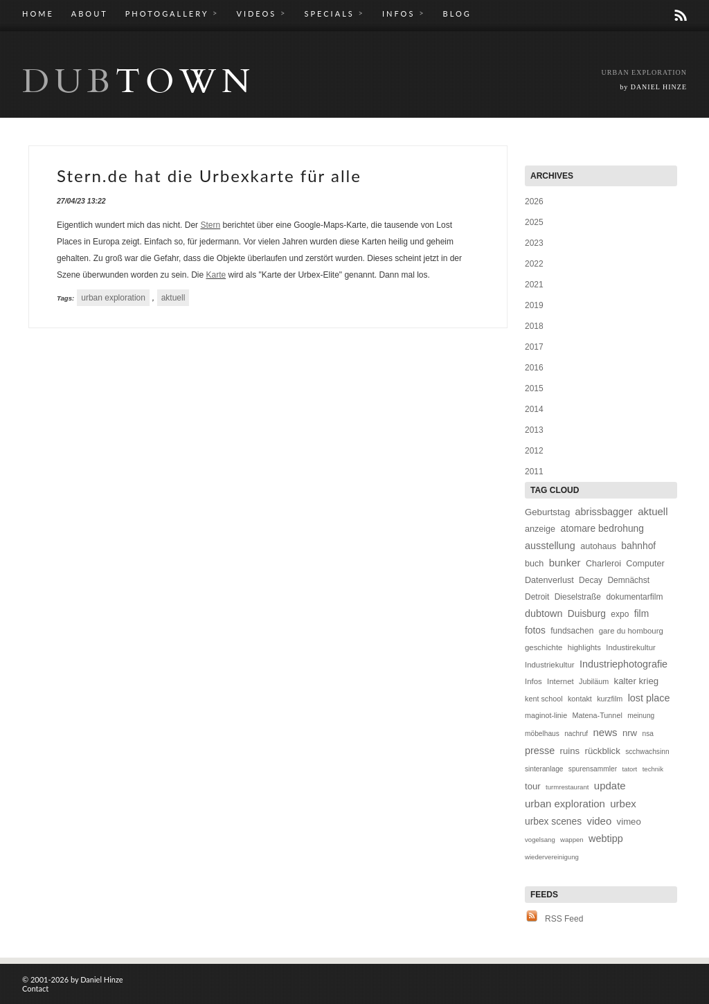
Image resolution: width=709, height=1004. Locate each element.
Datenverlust (549, 580)
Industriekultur (550, 665)
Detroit (537, 597)
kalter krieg (636, 681)
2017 (534, 347)
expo (620, 614)
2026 (534, 201)
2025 (534, 222)
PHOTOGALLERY (172, 13)
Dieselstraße (578, 597)
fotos (535, 630)
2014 (534, 409)
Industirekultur (631, 647)
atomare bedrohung (601, 528)
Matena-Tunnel (597, 715)
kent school (544, 698)
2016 (534, 368)
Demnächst (628, 580)
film (641, 614)
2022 (534, 264)
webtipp (606, 838)
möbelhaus (542, 733)
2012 (534, 451)
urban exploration (113, 298)
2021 (534, 284)
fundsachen (571, 631)
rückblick (602, 751)
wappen (572, 839)
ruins (570, 751)
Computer (645, 563)
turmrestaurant (567, 787)
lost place (649, 697)
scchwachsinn (647, 751)
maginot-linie (546, 715)
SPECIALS (335, 13)
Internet (560, 681)
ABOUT (89, 13)
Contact (35, 988)
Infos (533, 681)
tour (533, 786)
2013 (534, 430)
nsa (647, 733)
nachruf (576, 733)
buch (534, 563)
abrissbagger (604, 511)
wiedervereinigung (552, 857)
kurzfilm (609, 698)
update (610, 785)
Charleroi (603, 563)
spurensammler (592, 769)
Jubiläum (594, 681)
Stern (210, 225)
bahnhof (638, 546)
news (605, 732)
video (598, 821)
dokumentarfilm (634, 597)
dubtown (543, 613)
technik (653, 769)
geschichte (543, 647)
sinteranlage (544, 769)
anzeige (540, 529)
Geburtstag (547, 512)
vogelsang (540, 839)
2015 (534, 388)
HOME (38, 13)
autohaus (598, 546)
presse (540, 750)
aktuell (173, 298)
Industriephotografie (623, 664)
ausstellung (550, 545)
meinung (640, 715)
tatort (629, 769)
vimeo (629, 821)
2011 (534, 471)
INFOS (404, 13)
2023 (534, 243)
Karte (216, 275)
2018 (534, 326)
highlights (584, 647)
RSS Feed (564, 919)
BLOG (457, 13)
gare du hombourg (631, 631)
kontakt (580, 698)
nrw (629, 733)
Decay (590, 580)
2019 (534, 305)
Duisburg (587, 614)
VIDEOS (261, 13)
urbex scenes (553, 821)
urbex (623, 803)
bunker (565, 562)
